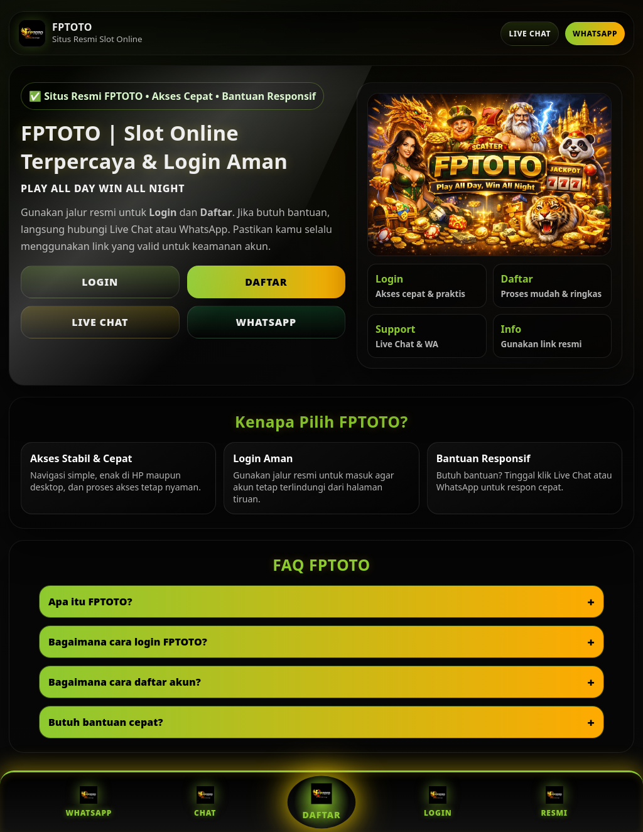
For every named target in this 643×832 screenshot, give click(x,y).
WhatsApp (595, 33)
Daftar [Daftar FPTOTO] (322, 802)
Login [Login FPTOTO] (437, 802)
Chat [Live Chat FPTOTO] (205, 802)
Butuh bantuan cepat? (105, 722)
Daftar (266, 282)
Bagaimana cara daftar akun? (124, 682)
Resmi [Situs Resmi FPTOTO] (554, 802)
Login (100, 282)
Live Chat (530, 33)
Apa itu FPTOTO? (90, 601)
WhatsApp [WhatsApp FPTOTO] (88, 802)
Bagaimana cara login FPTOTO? (127, 642)
